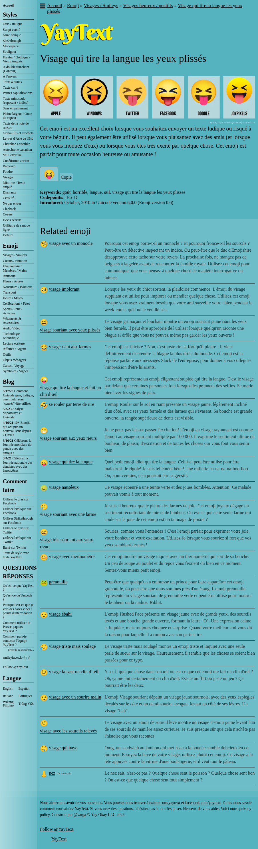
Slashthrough (12, 41)
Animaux (9, 276)
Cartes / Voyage (14, 366)
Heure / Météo (13, 298)
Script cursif (11, 30)
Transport (9, 292)
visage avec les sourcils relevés (68, 730)
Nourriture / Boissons (17, 287)
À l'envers (10, 76)
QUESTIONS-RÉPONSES (18, 572)
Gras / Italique (13, 24)
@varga (80, 815)
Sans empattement (15, 108)
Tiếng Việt (26, 704)
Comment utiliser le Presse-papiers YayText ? (16, 627)
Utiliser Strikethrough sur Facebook (18, 520)
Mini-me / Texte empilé (14, 185)
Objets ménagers (14, 360)
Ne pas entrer (12, 203)
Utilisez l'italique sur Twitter (17, 540)
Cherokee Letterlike (16, 144)
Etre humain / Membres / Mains (15, 268)
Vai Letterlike (12, 155)
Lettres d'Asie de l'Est (18, 139)
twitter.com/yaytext (164, 803)
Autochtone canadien (17, 150)
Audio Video (11, 328)
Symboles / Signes (15, 371)
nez (52, 773)
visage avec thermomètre (71, 556)
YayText (58, 838)
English (8, 689)
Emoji (10, 246)
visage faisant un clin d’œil (73, 671)
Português (25, 696)
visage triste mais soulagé (72, 646)
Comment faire (15, 485)
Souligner (9, 52)
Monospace (11, 46)
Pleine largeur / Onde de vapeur (17, 116)
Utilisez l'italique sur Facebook (17, 511)
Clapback (9, 209)
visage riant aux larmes (70, 346)
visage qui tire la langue (70, 461)
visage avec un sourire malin (75, 697)
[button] (42, 6)
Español (24, 689)
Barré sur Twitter (14, 547)
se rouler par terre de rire (71, 404)
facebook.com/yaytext (202, 803)
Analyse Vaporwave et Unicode (13, 413)
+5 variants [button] (64, 773)
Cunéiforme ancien (16, 161)
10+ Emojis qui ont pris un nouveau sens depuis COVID (17, 429)
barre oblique (12, 35)
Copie (66, 177)
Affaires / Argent (14, 349)
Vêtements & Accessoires (12, 321)
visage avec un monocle (70, 243)
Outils (7, 355)
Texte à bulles (12, 82)
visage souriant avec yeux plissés (70, 329)
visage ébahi (60, 614)
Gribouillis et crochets (18, 133)
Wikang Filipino (8, 703)
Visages (8, 177)
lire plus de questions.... (21, 649)
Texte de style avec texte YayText (16, 555)
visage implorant (64, 289)
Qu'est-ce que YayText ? (18, 588)
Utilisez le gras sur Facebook (16, 501)
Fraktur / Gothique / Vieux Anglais (16, 59)
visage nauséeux (63, 487)
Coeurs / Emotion (15, 261)
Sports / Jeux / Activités (12, 311)
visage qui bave (63, 747)
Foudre (8, 172)
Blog (8, 381)
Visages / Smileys (15, 255)
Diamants (9, 192)
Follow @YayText (15, 667)
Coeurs (8, 214)
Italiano (8, 696)
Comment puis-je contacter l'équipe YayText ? (15, 640)
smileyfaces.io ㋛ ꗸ (16, 657)
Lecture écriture (14, 343)
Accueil (8, 5)
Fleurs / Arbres (13, 281)
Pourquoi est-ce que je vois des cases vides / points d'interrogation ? (18, 611)
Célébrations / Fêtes (16, 304)
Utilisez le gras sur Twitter (16, 530)
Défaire (8, 235)
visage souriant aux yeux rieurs (68, 438)
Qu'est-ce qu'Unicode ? (17, 597)
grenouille (58, 581)
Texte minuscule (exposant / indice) (15, 101)
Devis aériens (12, 220)
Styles (10, 14)
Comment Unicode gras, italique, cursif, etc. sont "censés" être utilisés (18, 397)
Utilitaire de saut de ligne (16, 227)
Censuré (8, 198)
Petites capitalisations (18, 93)
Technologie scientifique (11, 336)
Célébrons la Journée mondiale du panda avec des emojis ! (17, 447)
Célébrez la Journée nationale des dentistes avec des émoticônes (17, 464)
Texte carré (10, 87)
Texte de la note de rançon (16, 125)
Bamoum (9, 166)
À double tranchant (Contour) (16, 69)
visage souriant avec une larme (68, 514)
